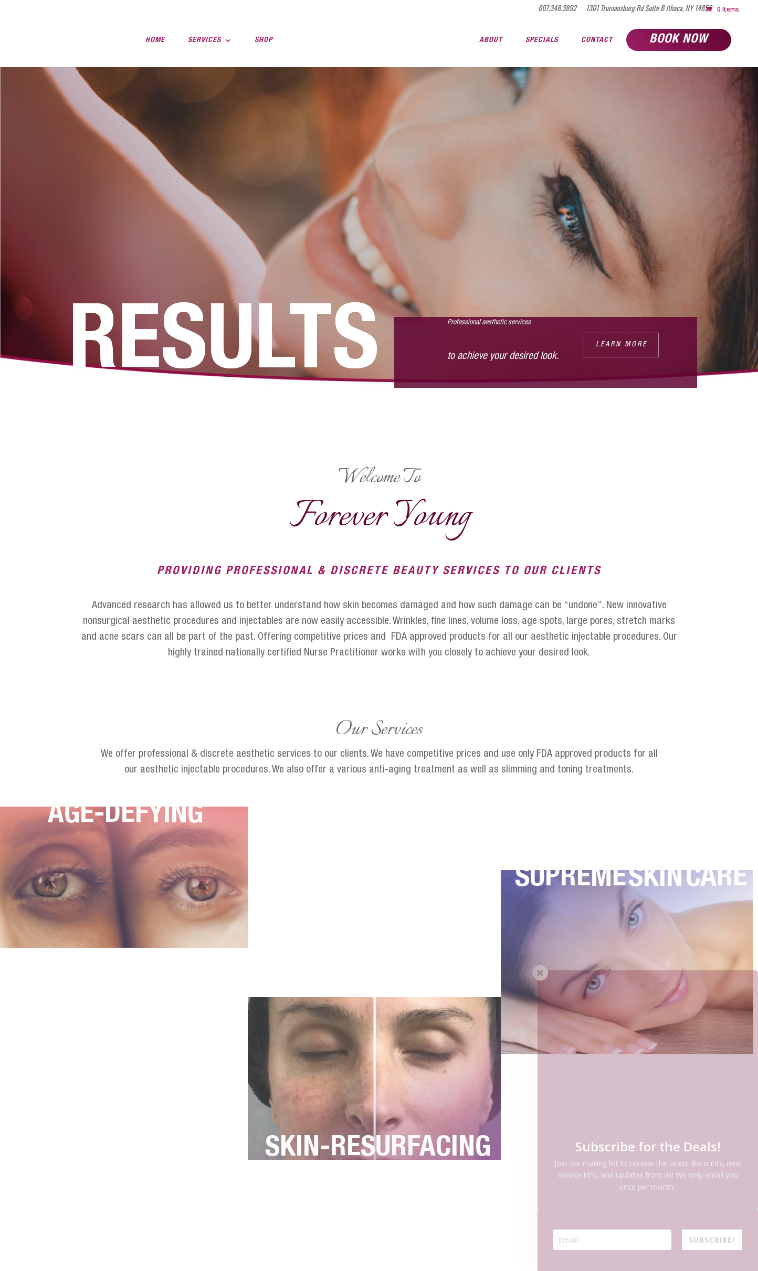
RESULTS (224, 348)
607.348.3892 (557, 9)
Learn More (621, 344)
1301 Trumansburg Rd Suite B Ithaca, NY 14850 (649, 9)
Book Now (678, 40)
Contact (597, 40)
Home (155, 40)
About (490, 40)
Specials (541, 40)
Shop (263, 40)
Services (204, 40)
